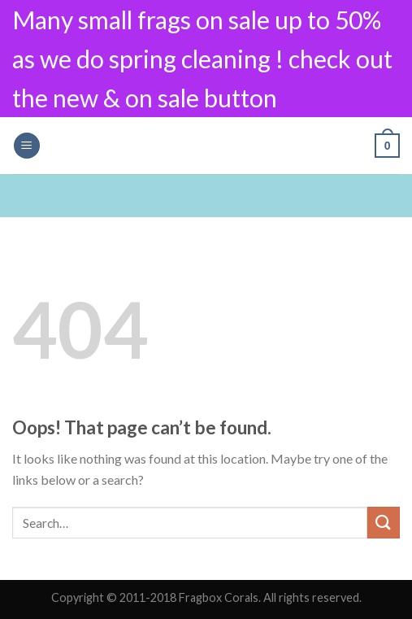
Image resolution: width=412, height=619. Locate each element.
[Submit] (383, 522)
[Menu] (27, 146)
